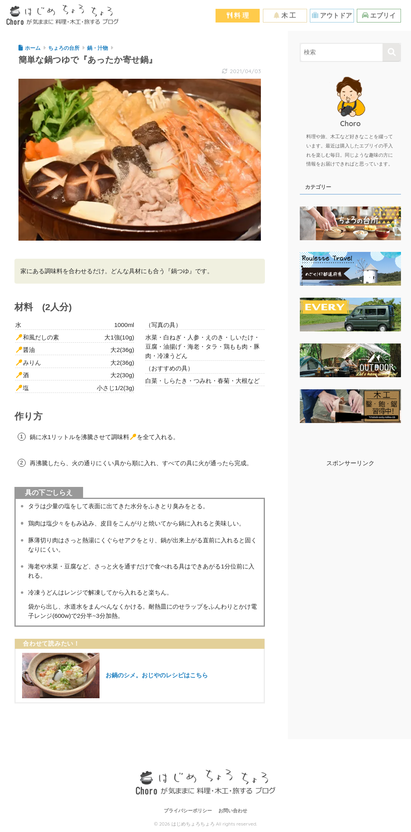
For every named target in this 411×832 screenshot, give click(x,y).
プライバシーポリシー (188, 811)
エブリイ (379, 15)
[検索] (392, 52)
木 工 (285, 15)
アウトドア (332, 15)
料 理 (238, 15)
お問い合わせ (232, 811)
